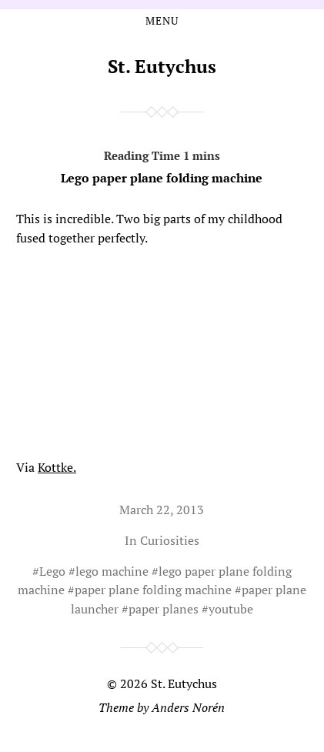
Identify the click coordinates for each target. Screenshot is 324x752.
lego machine (112, 571)
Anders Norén (188, 707)
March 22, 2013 (161, 509)
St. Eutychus (162, 66)
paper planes (164, 608)
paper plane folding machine (153, 589)
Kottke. (57, 467)
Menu (162, 20)
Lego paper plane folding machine (161, 164)
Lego (52, 571)
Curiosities (169, 540)
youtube (231, 608)
